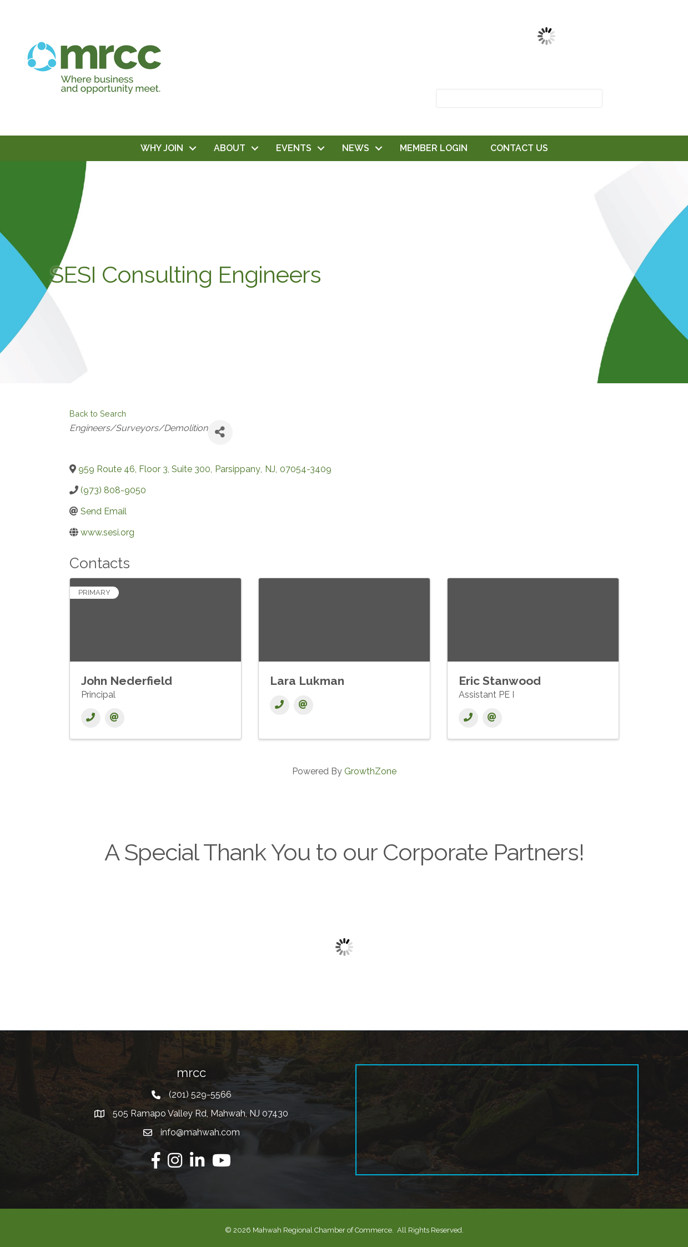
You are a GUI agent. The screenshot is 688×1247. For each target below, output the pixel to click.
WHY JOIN (161, 148)
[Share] (220, 432)
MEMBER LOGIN (434, 148)
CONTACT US (519, 148)
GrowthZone (370, 771)
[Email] (114, 718)
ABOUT (229, 148)
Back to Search (97, 413)
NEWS (355, 148)
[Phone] (91, 718)
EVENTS (294, 148)
